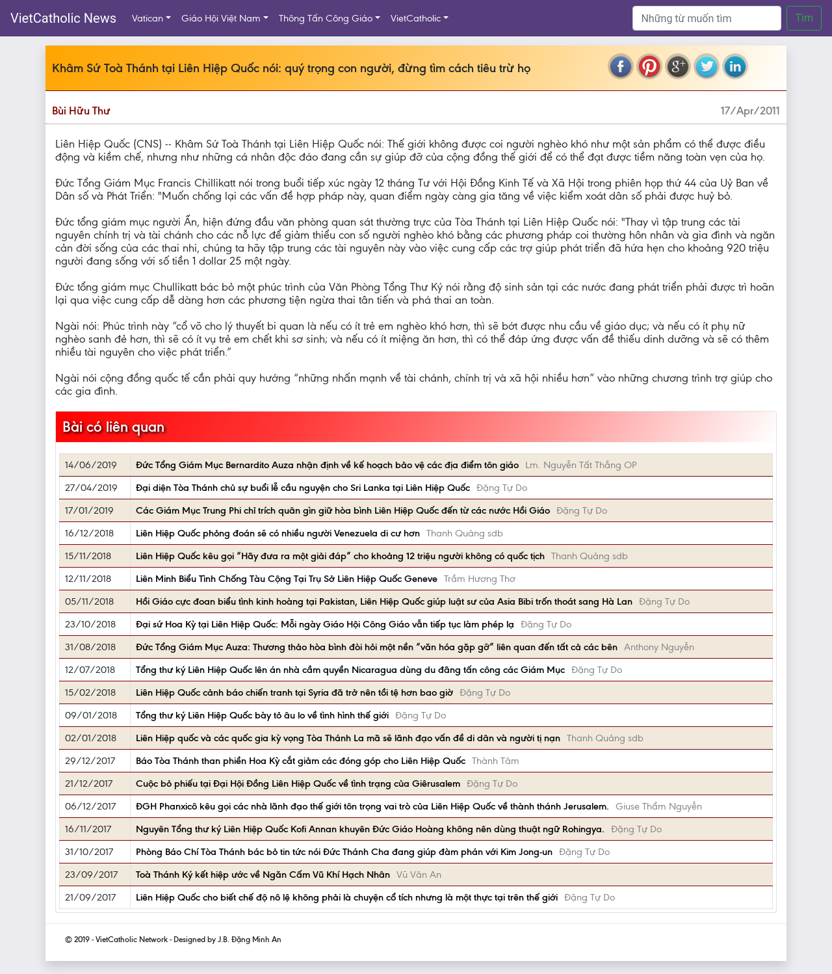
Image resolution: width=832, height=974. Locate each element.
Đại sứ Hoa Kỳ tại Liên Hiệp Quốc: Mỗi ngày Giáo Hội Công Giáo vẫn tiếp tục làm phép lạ (325, 624)
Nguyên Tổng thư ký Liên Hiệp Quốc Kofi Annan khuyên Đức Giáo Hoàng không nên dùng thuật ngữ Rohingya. (370, 829)
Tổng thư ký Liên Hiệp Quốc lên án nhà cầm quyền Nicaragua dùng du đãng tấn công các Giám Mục (350, 670)
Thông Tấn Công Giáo (325, 18)
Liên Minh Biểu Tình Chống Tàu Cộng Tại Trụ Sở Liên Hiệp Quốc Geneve (286, 579)
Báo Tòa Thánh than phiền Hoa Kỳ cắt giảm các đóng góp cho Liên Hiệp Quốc (300, 761)
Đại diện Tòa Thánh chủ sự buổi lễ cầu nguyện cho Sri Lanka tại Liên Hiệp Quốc (303, 488)
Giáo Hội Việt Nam (221, 18)
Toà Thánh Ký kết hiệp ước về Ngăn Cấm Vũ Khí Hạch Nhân (263, 874)
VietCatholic (416, 18)
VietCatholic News (63, 18)
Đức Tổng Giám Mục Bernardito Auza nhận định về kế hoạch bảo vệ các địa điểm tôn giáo (327, 465)
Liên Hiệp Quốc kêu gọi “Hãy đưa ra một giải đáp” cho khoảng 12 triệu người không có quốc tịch (340, 556)
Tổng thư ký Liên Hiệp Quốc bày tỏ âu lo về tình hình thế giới (262, 715)
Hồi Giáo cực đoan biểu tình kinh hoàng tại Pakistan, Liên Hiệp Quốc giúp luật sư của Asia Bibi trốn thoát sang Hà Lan (384, 601)
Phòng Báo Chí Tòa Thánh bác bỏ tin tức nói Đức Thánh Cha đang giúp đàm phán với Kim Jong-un (344, 852)
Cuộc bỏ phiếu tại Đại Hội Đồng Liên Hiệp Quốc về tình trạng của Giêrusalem (298, 783)
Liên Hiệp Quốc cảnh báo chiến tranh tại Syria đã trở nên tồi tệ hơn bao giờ (294, 692)
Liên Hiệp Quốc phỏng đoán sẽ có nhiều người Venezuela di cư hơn (278, 533)
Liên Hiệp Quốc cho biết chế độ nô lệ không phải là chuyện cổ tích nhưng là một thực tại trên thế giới (347, 897)
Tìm (804, 18)
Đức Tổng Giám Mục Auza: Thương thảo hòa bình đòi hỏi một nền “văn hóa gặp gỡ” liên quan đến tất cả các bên (377, 647)
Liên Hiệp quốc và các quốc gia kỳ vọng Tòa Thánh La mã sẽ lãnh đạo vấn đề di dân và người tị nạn (348, 738)
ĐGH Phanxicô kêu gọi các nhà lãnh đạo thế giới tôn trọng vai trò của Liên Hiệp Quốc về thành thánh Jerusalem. (372, 806)
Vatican (147, 18)
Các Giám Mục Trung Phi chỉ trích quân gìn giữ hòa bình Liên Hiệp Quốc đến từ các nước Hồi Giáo (343, 510)
